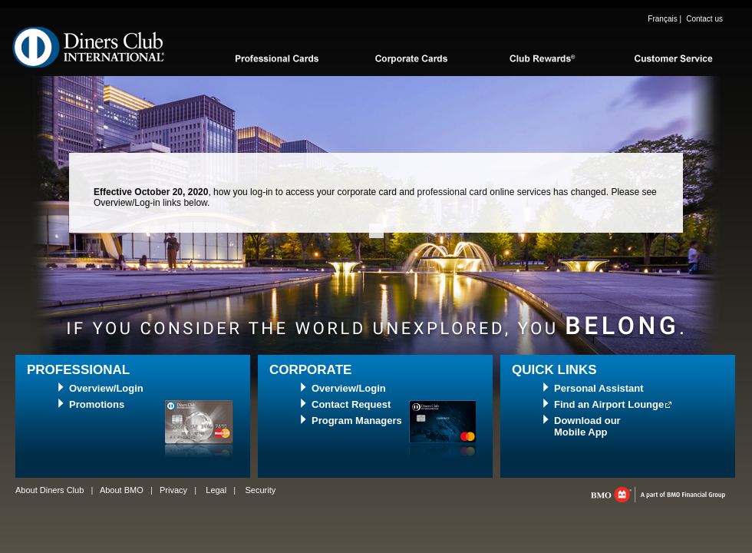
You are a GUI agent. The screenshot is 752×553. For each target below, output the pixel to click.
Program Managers (357, 420)
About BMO (121, 490)
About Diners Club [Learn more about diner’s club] (49, 490)
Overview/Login (106, 388)
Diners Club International (89, 47)
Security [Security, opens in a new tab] (260, 490)
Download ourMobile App (587, 426)
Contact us (704, 19)
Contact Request (351, 404)
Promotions (96, 404)
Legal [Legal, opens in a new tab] (216, 490)
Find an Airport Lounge (609, 404)
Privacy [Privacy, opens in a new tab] (173, 490)
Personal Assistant (599, 388)
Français (662, 19)
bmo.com (658, 494)
